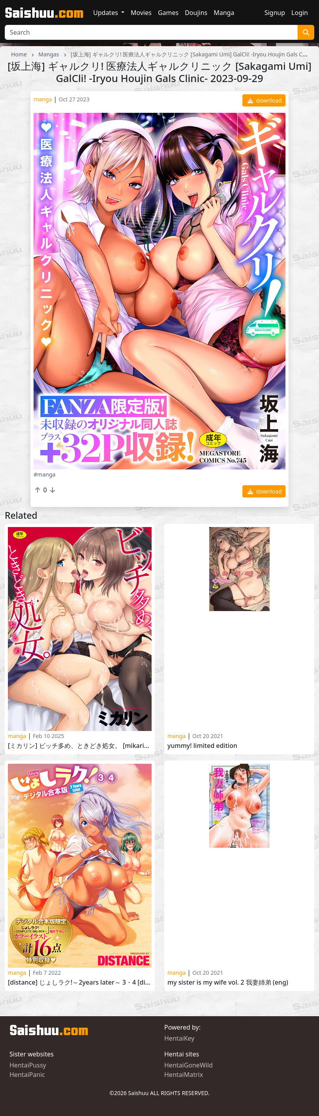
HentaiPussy (27, 1065)
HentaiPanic (27, 1074)
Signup (275, 12)
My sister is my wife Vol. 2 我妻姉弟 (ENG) (227, 982)
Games (168, 12)
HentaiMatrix (183, 1074)
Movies (141, 12)
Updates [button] (106, 12)
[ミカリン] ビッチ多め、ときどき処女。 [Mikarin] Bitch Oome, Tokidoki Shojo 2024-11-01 (80, 746)
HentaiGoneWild (188, 1065)
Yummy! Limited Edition (202, 746)
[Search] (151, 32)
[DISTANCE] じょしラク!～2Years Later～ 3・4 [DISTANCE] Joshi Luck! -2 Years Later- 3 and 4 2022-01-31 (80, 982)
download (265, 100)
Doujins (196, 12)
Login (299, 12)
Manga (224, 12)
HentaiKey (179, 1038)
